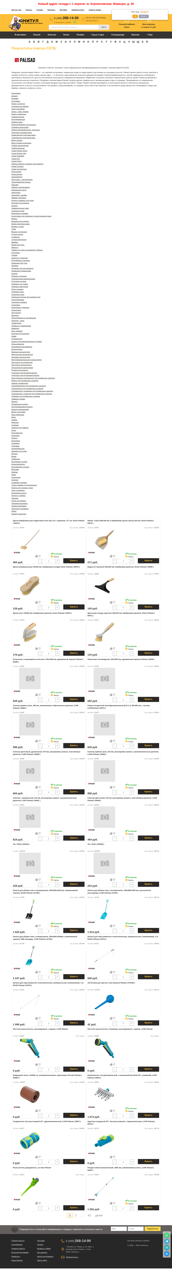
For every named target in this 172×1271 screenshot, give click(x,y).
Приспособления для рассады (23, 125)
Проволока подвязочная (21, 271)
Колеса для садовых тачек (22, 488)
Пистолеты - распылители (22, 180)
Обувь (13, 511)
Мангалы (15, 315)
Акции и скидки (95, 10)
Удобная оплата (77, 10)
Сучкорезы (15, 305)
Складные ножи (17, 211)
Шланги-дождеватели (20, 409)
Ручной (36, 35)
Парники (14, 185)
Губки (13, 229)
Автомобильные (17, 449)
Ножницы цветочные (19, 287)
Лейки (13, 336)
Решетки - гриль (17, 321)
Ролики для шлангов (19, 370)
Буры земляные (17, 415)
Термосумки (16, 323)
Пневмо (80, 35)
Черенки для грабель (20, 428)
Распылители (16, 174)
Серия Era (15, 159)
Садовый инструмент (20, 106)
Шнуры (14, 219)
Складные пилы (17, 295)
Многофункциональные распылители (26, 360)
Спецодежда (117, 35)
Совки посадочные (19, 169)
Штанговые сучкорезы (20, 307)
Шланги (14, 96)
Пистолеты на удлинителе (22, 362)
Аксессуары (16, 310)
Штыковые (15, 441)
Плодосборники (17, 300)
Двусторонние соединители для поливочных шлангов (33, 378)
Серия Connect (17, 166)
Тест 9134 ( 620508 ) (95, 844)
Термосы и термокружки (21, 326)
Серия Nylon (16, 161)
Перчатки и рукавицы (20, 509)
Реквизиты (15, 1256)
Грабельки (15, 459)
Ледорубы (15, 436)
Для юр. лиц (16, 10)
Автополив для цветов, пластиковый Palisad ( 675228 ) (111, 983)
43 (89, 1215)
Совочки (14, 480)
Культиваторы (17, 433)
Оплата (40, 1245)
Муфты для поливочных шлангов (24, 381)
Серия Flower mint (18, 153)
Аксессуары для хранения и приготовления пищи (31, 216)
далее (99, 1215)
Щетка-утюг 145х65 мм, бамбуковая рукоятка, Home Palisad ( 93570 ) (42, 613)
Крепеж (135, 35)
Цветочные (15, 193)
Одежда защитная (18, 514)
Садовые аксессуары (20, 127)
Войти (127, 27)
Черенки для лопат (19, 451)
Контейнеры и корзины (20, 260)
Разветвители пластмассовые (23, 135)
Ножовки (14, 99)
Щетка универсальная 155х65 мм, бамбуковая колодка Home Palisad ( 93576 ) (46, 567)
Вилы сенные (16, 140)
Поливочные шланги (19, 404)
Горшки (14, 255)
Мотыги (14, 454)
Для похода (16, 313)
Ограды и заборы (18, 496)
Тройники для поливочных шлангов (25, 396)
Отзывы (39, 10)
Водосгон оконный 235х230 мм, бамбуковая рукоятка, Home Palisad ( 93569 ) (120, 567)
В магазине (20, 35)
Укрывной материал (19, 503)
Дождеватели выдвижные (21, 347)
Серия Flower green (19, 151)
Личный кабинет (127, 24)
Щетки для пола (17, 245)
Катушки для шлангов (20, 203)
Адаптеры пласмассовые (21, 133)
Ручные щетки (17, 234)
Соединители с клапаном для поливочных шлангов (32, 391)
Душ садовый (16, 331)
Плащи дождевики (18, 506)
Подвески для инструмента (22, 268)
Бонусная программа (19, 1252)
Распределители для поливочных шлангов (28, 386)
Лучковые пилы (17, 292)
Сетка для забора (18, 501)
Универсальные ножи (20, 208)
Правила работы (18, 1249)
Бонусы (29, 10)
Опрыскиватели (17, 344)
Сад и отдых (97, 35)
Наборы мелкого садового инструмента (27, 164)
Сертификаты (17, 1245)
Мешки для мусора (19, 232)
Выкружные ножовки (19, 213)
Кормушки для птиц (19, 263)
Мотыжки (15, 469)
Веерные (15, 422)
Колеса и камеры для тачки (22, 200)
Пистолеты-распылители (21, 365)
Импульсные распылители (22, 355)
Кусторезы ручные (18, 281)
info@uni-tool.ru (92, 20)
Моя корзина (148, 24)
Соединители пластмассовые (23, 138)
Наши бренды (17, 1260)
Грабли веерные (18, 148)
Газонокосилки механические (23, 279)
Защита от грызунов (19, 258)
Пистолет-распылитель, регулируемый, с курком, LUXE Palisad (40, 1029)
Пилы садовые (17, 289)
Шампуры (15, 328)
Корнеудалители (18, 464)
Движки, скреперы (18, 198)
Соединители (16, 339)
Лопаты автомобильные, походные (25, 130)
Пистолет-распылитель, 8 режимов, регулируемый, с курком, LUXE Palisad (119, 1029)
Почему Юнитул (17, 1241)
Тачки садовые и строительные (24, 485)
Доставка (63, 10)
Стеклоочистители (18, 240)
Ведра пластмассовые (20, 224)
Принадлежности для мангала (23, 318)
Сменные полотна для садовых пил (25, 297)
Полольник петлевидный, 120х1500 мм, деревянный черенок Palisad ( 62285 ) (121, 659)
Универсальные (17, 117)
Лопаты (14, 438)
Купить (74, 561)
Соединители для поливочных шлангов (27, 389)
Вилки (13, 456)
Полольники (16, 172)
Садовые (15, 425)
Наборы (14, 472)
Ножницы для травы (19, 284)
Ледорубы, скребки (19, 195)
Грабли (14, 420)
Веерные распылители (20, 352)
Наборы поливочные (19, 383)
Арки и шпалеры (18, 109)
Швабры (14, 242)
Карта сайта (42, 1260)
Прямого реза (16, 122)
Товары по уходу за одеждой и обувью (27, 250)
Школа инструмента (45, 1256)
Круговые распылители (20, 357)
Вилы (13, 417)
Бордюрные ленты (18, 190)
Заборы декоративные (20, 187)
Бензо (66, 35)
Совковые (15, 443)
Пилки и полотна (18, 104)
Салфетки (15, 237)
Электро (52, 35)
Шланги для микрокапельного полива (26, 342)
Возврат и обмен (44, 1249)
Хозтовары (15, 101)
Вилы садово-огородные (21, 143)
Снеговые (15, 446)
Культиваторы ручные (20, 467)
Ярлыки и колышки (19, 276)
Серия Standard (17, 156)
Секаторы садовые (19, 302)
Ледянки (14, 266)
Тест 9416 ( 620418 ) (21, 844)
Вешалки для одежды (20, 221)
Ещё (150, 35)
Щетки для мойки (18, 412)
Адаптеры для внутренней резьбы (25, 375)
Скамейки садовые (19, 483)
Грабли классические (20, 146)
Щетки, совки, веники (19, 112)
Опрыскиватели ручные (21, 182)
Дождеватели (16, 177)
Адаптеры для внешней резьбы (24, 373)
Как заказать (42, 1252)
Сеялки (14, 274)
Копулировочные (18, 119)
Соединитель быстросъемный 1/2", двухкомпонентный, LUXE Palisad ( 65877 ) (47, 1121)
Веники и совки (17, 227)
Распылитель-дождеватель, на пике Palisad (32, 1168)
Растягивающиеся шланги (22, 407)
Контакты (51, 10)
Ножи (13, 475)
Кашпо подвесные (18, 114)
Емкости (14, 247)
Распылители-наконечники (22, 368)
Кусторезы (15, 253)
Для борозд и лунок (19, 462)
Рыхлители (15, 477)
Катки (13, 430)
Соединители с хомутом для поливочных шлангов (31, 394)
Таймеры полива (18, 399)
